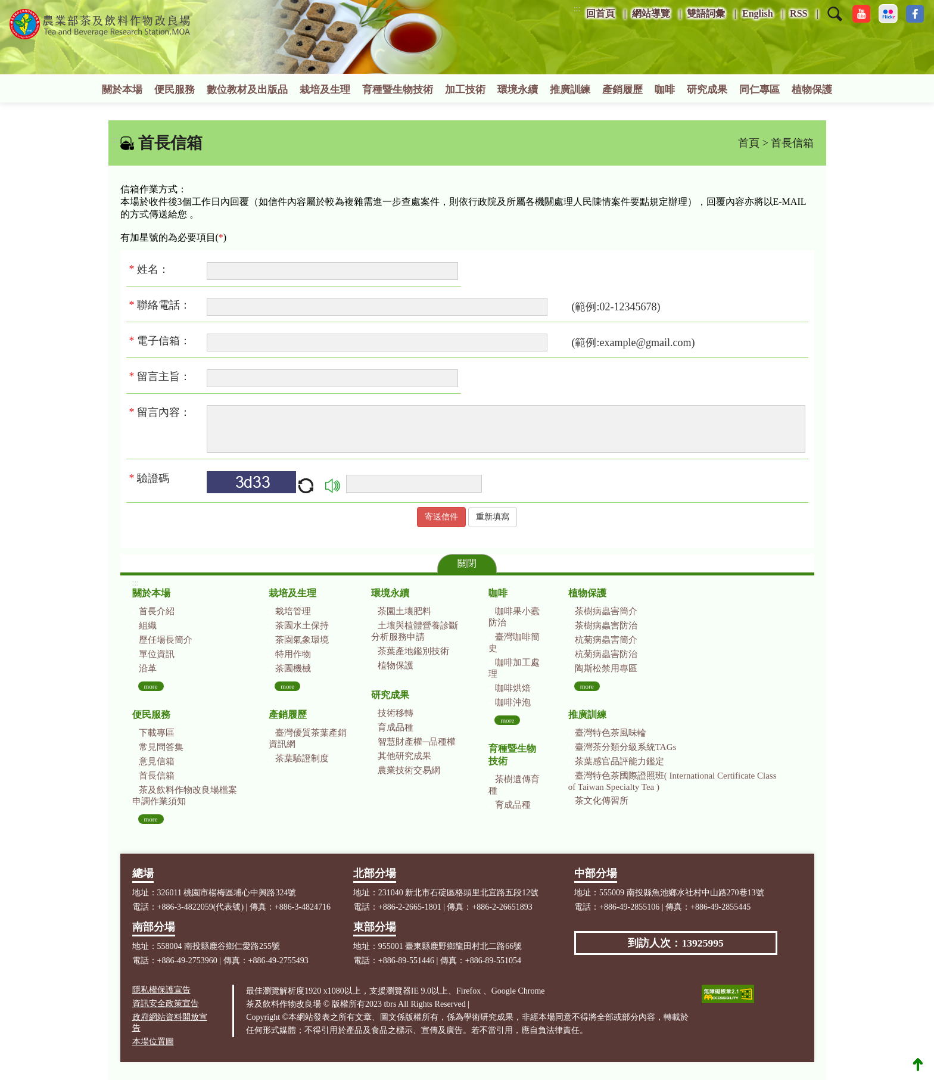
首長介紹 (157, 611)
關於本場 (122, 89)
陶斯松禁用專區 (606, 668)
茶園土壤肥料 (404, 611)
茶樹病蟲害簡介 (606, 611)
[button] (834, 21)
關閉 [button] (467, 563)
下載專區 (157, 732)
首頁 (748, 143)
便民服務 (174, 89)
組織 (148, 625)
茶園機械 (293, 668)
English (757, 13)
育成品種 (395, 727)
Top (918, 1064)
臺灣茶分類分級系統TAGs (625, 747)
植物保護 (812, 89)
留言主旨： (163, 376)
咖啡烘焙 (513, 688)
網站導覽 (651, 13)
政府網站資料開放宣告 (169, 1022)
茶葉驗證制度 (302, 758)
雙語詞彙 (706, 13)
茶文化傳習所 (601, 800)
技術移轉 (395, 713)
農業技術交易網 (409, 770)
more (151, 686)
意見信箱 (157, 761)
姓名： (152, 269)
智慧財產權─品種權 (417, 741)
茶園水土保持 (302, 625)
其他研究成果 (404, 756)
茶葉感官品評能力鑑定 (619, 761)
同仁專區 (759, 89)
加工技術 (465, 89)
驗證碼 (149, 478)
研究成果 (707, 89)
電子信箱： (164, 341)
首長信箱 (157, 775)
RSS (798, 13)
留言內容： (164, 412)
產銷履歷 (622, 89)
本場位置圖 (153, 1041)
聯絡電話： (164, 305)
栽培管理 (293, 611)
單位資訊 (157, 654)
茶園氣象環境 (302, 640)
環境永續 (517, 89)
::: (577, 8)
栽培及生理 (325, 89)
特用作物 (293, 654)
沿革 (148, 668)
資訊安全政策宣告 (165, 1003)
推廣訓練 (570, 89)
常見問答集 (161, 747)
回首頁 (600, 13)
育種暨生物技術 (397, 89)
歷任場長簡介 (165, 640)
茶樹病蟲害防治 (606, 625)
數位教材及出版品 (247, 89)
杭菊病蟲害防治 (606, 654)
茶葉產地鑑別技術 (413, 651)
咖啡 (665, 89)
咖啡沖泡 (513, 702)
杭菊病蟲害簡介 (606, 640)
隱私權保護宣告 (161, 989)
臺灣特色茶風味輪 (610, 732)
